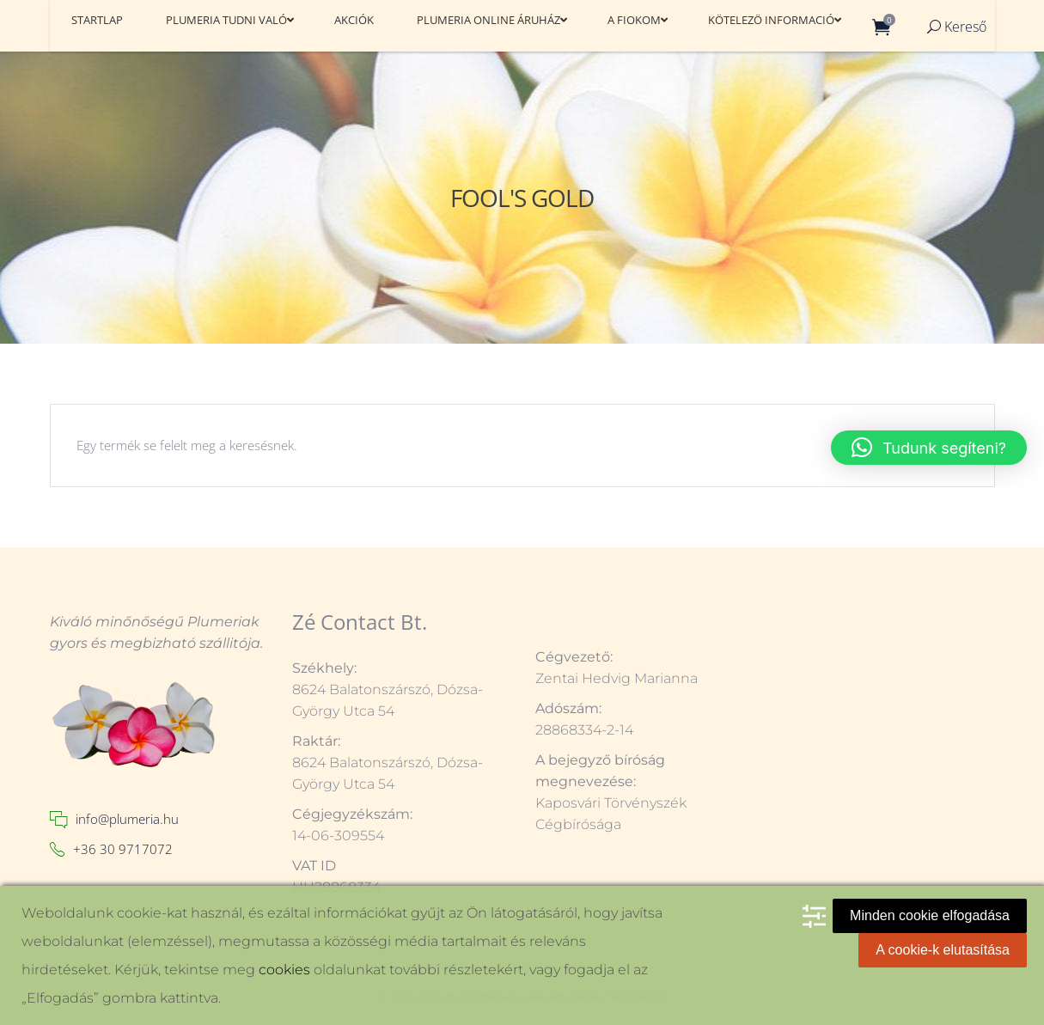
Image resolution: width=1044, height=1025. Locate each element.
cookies (284, 969)
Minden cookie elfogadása (930, 915)
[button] (929, 447)
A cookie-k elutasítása (943, 950)
